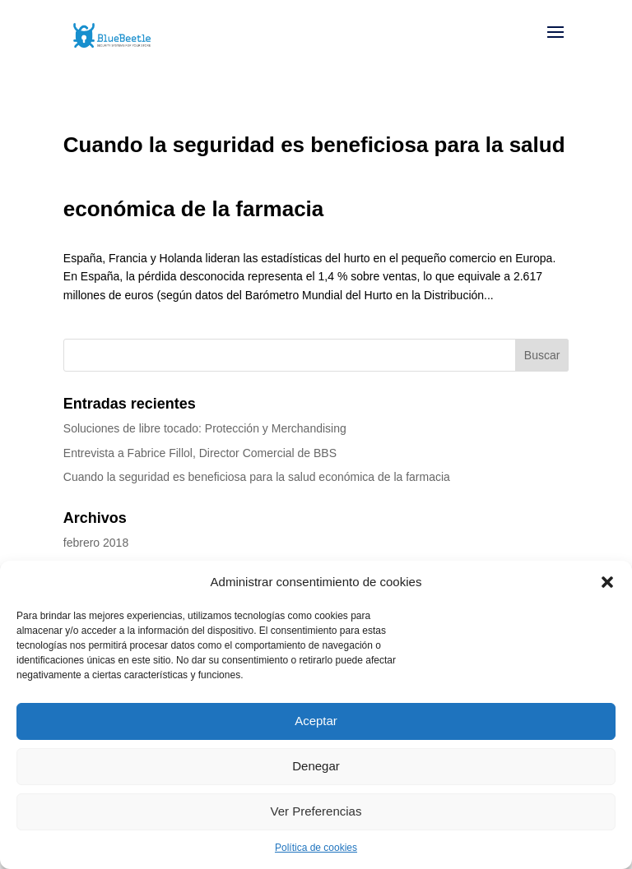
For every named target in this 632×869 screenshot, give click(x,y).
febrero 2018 (95, 542)
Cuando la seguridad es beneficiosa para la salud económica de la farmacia (256, 476)
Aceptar (316, 721)
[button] (607, 582)
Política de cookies (316, 847)
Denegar (316, 766)
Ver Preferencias (316, 811)
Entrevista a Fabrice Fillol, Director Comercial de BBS (200, 453)
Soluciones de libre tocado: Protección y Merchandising (204, 428)
